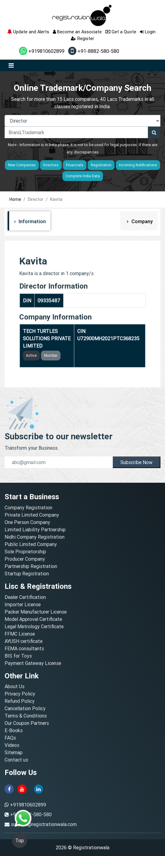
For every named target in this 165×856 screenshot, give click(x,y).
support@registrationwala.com (44, 824)
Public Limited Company (31, 544)
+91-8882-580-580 (93, 51)
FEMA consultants (24, 648)
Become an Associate (77, 32)
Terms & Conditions (26, 716)
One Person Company (27, 522)
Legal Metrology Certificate (34, 626)
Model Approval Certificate (33, 619)
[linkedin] (38, 788)
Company (141, 221)
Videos (12, 745)
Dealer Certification (25, 597)
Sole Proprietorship (25, 551)
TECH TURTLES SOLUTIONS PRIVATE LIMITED (47, 338)
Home (15, 199)
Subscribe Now (136, 462)
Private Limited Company (32, 515)
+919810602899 (41, 51)
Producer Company (25, 559)
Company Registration (28, 507)
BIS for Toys (18, 656)
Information (31, 221)
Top (19, 840)
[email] (59, 462)
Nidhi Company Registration (34, 537)
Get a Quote (120, 32)
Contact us (16, 760)
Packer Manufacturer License (36, 612)
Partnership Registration (31, 566)
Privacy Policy (20, 694)
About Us (14, 686)
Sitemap (14, 752)
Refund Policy (20, 701)
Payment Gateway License (33, 663)
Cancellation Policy (25, 708)
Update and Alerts (28, 32)
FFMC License (20, 634)
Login (148, 32)
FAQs (10, 738)
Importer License (23, 604)
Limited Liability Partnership (35, 529)
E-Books (14, 730)
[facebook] (9, 788)
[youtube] (22, 788)
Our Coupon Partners (27, 723)
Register (82, 38)
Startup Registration (27, 573)
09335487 (49, 300)
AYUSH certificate (23, 641)
